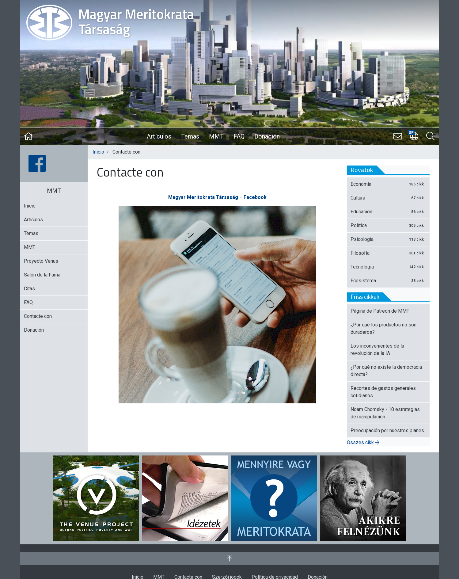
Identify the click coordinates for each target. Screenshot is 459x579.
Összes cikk (363, 442)
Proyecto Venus (41, 261)
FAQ (239, 136)
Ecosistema (388, 281)
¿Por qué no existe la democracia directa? (386, 370)
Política (388, 225)
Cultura (388, 198)
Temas (190, 136)
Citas (29, 288)
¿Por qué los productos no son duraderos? (383, 328)
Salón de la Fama (42, 275)
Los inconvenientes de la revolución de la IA (377, 349)
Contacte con (38, 316)
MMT (216, 136)
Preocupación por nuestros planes (387, 430)
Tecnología (388, 267)
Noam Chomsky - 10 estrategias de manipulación (385, 413)
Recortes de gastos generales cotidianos (383, 391)
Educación (388, 212)
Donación (267, 136)
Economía (388, 184)
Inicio (98, 152)
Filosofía (388, 253)
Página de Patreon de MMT (380, 311)
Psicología (388, 239)
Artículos (159, 136)
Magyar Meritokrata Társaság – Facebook (217, 197)
